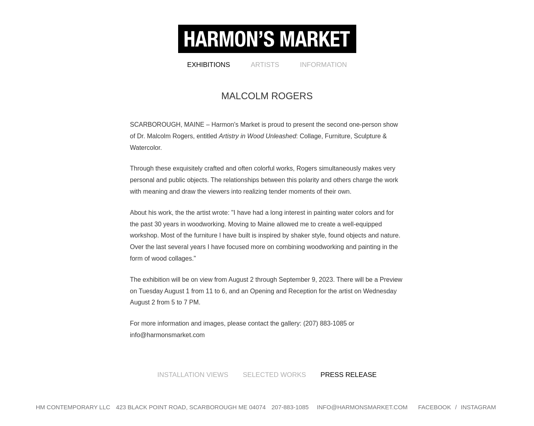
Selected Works (274, 375)
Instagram (478, 407)
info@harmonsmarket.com (362, 407)
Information (323, 65)
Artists (265, 65)
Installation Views (192, 375)
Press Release (348, 375)
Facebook (434, 407)
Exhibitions (208, 65)
